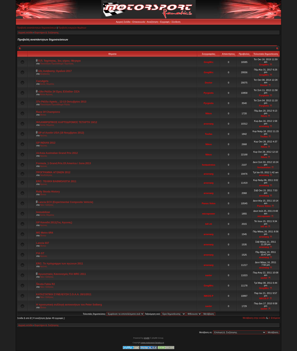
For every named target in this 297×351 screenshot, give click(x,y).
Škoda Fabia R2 (45, 284)
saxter (208, 275)
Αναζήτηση (152, 22)
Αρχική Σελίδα (123, 22)
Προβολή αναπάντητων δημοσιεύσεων (36, 27)
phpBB (146, 338)
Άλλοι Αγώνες (46, 94)
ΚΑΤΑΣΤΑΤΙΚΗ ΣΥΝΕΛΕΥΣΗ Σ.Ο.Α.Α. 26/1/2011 (63, 294)
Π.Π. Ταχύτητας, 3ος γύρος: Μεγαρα (59, 60)
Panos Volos (208, 203)
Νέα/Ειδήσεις (46, 175)
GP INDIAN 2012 (45, 142)
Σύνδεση (176, 22)
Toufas (208, 134)
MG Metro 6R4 (44, 232)
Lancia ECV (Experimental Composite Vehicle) (65, 202)
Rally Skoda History (48, 191)
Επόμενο (275, 318)
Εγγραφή (164, 22)
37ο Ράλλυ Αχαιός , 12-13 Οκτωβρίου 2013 (61, 101)
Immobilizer (43, 212)
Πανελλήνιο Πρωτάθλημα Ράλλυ (55, 104)
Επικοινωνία (138, 22)
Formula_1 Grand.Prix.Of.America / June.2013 (63, 163)
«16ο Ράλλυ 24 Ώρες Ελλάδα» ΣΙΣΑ (59, 91)
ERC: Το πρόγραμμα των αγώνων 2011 (59, 263)
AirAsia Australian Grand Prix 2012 (57, 153)
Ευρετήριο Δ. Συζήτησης (47, 32)
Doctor (208, 82)
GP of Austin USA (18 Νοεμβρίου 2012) (61, 132)
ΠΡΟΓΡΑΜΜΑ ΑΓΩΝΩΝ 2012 (53, 172)
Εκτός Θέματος (47, 84)
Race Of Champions (48, 111)
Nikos (209, 113)
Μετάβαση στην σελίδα (254, 318)
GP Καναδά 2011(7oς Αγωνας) (54, 222)
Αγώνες (43, 135)
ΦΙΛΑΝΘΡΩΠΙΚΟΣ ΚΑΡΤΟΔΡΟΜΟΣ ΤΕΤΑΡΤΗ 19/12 (66, 122)
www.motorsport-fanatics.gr (152, 343)
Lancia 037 (42, 243)
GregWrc (208, 62)
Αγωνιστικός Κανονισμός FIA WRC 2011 (62, 274)
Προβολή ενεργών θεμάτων (72, 27)
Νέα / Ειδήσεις (47, 205)
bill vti (208, 224)
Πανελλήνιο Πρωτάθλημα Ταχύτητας (57, 63)
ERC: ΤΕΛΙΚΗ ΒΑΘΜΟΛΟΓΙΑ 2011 (56, 181)
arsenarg (208, 123)
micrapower (208, 213)
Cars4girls (42, 81)
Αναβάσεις (45, 74)
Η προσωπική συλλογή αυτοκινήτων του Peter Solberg (69, 304)
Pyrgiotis (209, 93)
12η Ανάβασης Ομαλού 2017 (55, 71)
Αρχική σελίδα (25, 32)
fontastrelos (208, 165)
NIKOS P (208, 296)
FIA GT (40, 253)
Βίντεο (43, 115)
